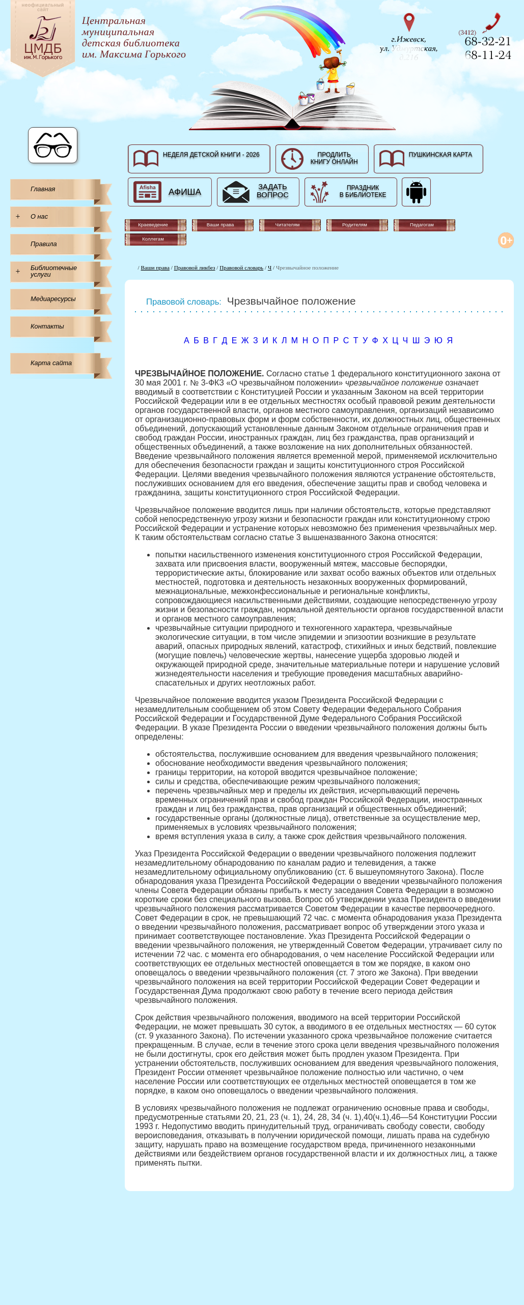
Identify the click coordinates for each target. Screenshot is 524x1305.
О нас (39, 216)
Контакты (47, 326)
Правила (44, 244)
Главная (43, 189)
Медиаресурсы (53, 299)
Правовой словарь (241, 267)
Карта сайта (51, 363)
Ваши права (155, 267)
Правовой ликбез (194, 267)
